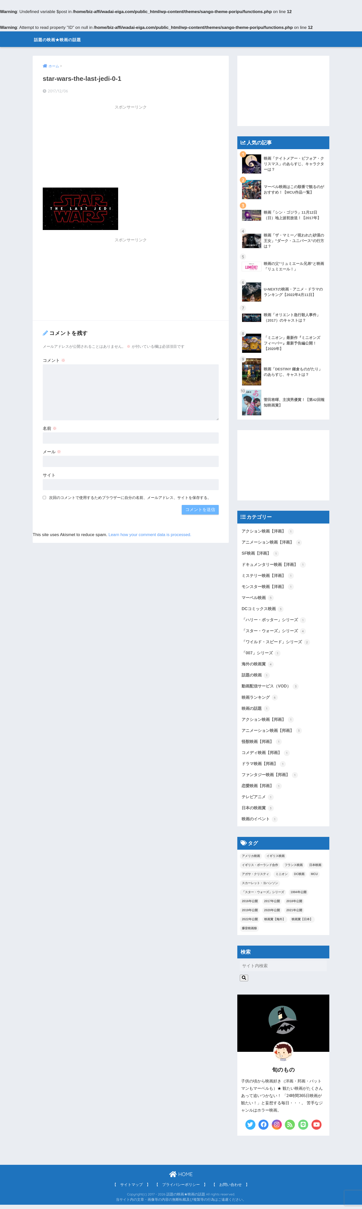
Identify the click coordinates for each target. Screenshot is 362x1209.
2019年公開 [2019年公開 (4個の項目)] (250, 914)
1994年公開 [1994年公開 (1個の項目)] (298, 896)
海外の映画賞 (258, 666)
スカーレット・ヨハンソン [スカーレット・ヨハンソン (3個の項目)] (260, 887)
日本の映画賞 (258, 812)
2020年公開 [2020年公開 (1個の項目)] (272, 914)
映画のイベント (261, 823)
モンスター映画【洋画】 (269, 587)
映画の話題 (256, 711)
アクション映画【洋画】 (269, 531)
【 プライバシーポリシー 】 (181, 1189)
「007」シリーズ (262, 655)
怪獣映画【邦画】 (263, 744)
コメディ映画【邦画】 (267, 756)
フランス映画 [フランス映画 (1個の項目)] (294, 869)
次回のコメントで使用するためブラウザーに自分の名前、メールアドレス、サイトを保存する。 (130, 497)
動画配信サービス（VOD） (271, 688)
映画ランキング (261, 700)
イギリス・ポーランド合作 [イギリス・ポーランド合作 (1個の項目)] (260, 869)
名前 (50, 428)
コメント (54, 360)
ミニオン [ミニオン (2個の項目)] (282, 878)
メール (52, 451)
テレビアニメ (258, 801)
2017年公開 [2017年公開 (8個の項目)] (272, 905)
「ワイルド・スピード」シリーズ (278, 644)
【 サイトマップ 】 (131, 1189)
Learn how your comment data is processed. (150, 534)
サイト (49, 475)
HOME (181, 1178)
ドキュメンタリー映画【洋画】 (275, 565)
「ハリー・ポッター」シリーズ (275, 621)
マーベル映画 (258, 599)
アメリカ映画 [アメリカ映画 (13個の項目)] (251, 860)
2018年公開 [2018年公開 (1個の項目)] (294, 905)
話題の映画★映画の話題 (67, 39)
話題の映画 (256, 677)
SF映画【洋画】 (261, 554)
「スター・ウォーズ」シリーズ (275, 632)
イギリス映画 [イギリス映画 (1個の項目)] (275, 860)
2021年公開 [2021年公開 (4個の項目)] (294, 914)
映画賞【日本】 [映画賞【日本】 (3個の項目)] (302, 923)
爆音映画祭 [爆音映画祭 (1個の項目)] (249, 932)
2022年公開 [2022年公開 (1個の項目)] (250, 923)
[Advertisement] (131, 148)
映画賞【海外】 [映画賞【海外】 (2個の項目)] (274, 923)
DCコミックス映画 (264, 610)
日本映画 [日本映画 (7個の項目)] (315, 869)
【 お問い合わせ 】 (230, 1189)
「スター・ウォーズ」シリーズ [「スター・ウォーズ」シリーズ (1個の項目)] (263, 896)
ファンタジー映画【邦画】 (271, 778)
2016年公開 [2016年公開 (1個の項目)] (250, 905)
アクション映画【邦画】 (269, 722)
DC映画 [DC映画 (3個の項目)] (299, 878)
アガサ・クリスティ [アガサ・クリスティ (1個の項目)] (255, 878)
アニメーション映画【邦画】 (273, 733)
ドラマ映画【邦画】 (265, 767)
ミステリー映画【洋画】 (269, 576)
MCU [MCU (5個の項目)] (314, 878)
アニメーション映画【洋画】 (273, 543)
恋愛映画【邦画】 (263, 789)
